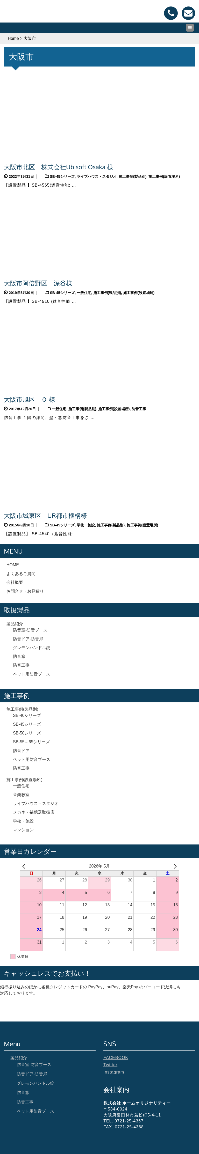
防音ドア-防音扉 (28, 639)
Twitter (110, 1065)
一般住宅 (84, 293)
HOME (12, 565)
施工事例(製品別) (132, 176)
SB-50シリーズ (27, 733)
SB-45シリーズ (62, 176)
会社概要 (14, 582)
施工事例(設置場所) (164, 176)
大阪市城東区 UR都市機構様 (45, 515)
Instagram (113, 1072)
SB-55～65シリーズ (31, 742)
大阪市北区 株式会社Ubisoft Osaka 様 (58, 167)
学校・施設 (86, 525)
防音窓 (19, 656)
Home (13, 38)
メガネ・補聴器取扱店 (33, 812)
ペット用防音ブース (31, 674)
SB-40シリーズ (27, 715)
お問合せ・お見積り (25, 591)
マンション (23, 830)
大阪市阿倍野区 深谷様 (38, 283)
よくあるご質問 (20, 573)
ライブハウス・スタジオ (97, 176)
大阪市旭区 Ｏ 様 (29, 399)
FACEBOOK (115, 1057)
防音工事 (139, 409)
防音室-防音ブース (30, 630)
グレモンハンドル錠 (31, 647)
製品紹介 (14, 624)
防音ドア (21, 750)
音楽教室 (21, 794)
